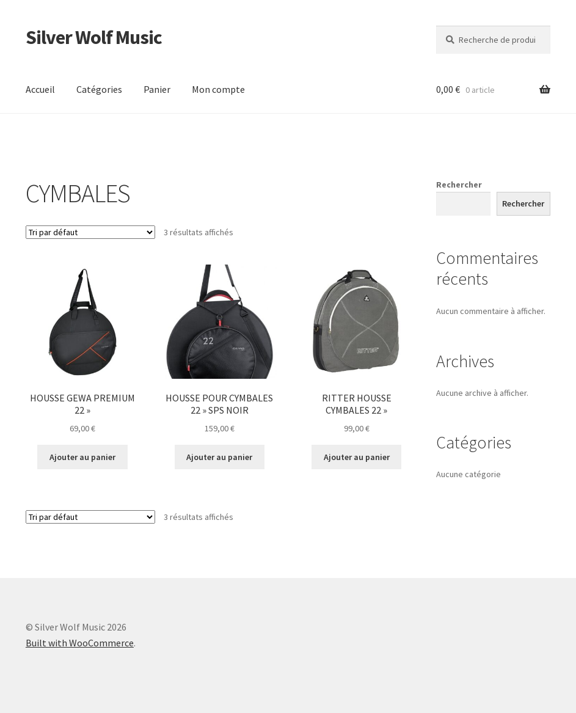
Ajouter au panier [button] (82, 457)
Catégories (99, 89)
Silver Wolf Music (94, 37)
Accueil (40, 89)
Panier (157, 89)
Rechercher (459, 184)
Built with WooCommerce (80, 643)
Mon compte (218, 89)
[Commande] (90, 232)
